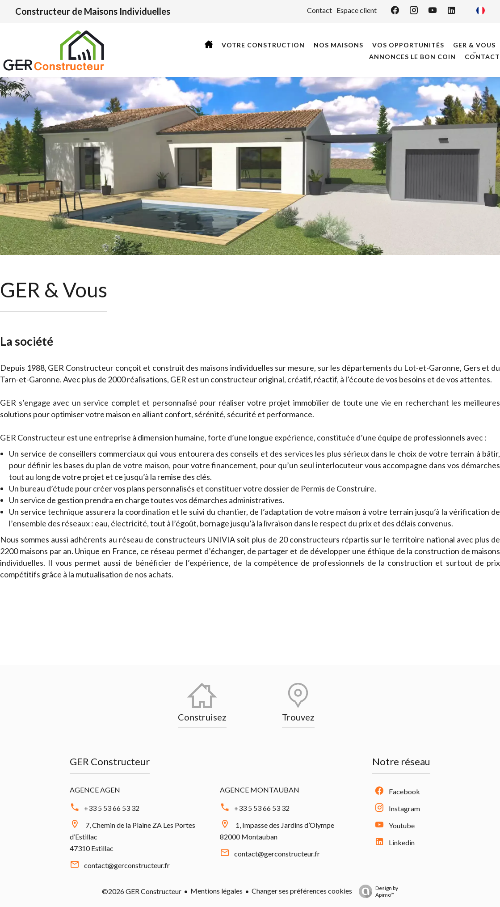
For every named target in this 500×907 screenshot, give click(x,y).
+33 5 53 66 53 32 (111, 808)
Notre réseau (401, 761)
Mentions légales (216, 890)
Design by (376, 891)
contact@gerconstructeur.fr (127, 865)
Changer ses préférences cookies (302, 890)
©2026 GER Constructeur (141, 891)
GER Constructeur (110, 761)
